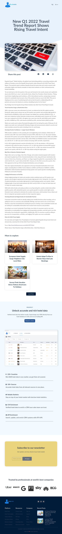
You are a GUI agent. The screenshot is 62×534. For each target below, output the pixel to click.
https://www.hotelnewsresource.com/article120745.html (21, 225)
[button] (52, 4)
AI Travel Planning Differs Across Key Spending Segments (50, 513)
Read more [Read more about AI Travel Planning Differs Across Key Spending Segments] (47, 516)
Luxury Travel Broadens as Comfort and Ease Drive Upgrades (50, 521)
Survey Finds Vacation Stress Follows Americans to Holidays (17, 284)
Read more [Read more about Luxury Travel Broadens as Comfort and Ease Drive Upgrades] (47, 524)
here (39, 222)
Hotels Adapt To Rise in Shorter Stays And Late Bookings (44, 258)
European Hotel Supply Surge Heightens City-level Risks (17, 258)
